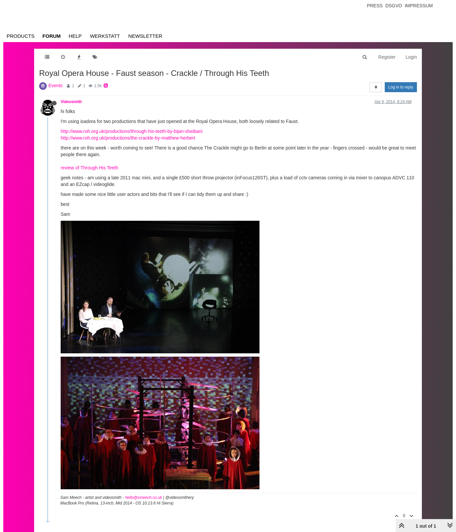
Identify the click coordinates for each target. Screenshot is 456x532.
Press (374, 5)
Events (55, 85)
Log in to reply (400, 87)
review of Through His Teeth (89, 167)
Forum (51, 36)
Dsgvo (393, 5)
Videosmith (71, 101)
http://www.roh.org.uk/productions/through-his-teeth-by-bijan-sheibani (131, 131)
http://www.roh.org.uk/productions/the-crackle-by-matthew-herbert (128, 138)
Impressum (419, 5)
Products (20, 36)
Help (75, 36)
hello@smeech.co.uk (143, 497)
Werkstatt (105, 36)
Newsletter (145, 36)
